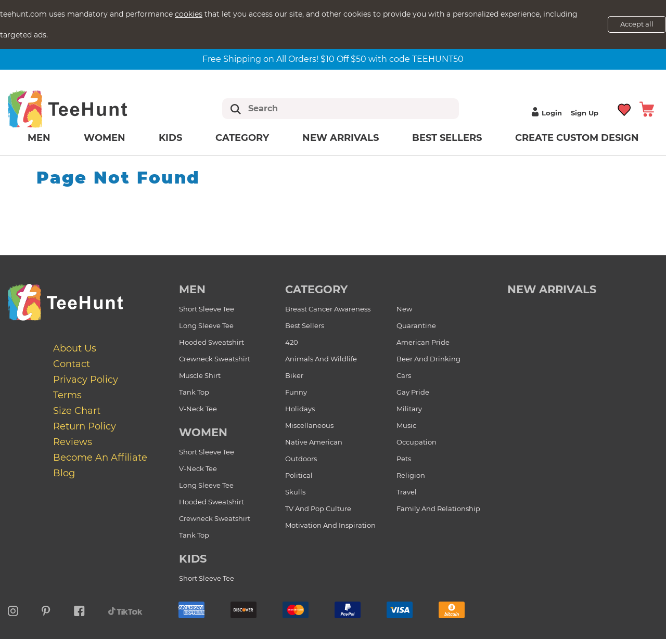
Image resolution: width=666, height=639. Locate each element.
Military (409, 409)
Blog (64, 473)
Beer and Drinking (428, 359)
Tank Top (194, 392)
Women (104, 138)
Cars (403, 375)
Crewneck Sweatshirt (214, 359)
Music (406, 425)
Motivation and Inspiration (330, 525)
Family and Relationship (438, 508)
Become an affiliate (100, 457)
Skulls (295, 492)
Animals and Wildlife (321, 359)
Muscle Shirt (200, 375)
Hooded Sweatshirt (211, 342)
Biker (294, 375)
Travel (406, 492)
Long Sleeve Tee (206, 325)
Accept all (637, 24)
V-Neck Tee (198, 409)
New (404, 309)
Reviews (72, 442)
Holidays (300, 409)
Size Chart (76, 410)
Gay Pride (412, 392)
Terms (67, 395)
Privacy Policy (85, 379)
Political (299, 475)
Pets (403, 458)
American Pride (423, 342)
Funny (296, 392)
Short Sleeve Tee (206, 309)
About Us (74, 348)
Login (545, 113)
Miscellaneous (309, 425)
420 (291, 342)
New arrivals (340, 138)
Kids (170, 138)
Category (242, 138)
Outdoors (301, 458)
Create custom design (577, 138)
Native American (313, 442)
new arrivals (551, 289)
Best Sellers (447, 138)
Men (39, 138)
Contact (71, 364)
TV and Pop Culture (318, 508)
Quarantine (416, 325)
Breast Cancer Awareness (327, 309)
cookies (188, 14)
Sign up (584, 113)
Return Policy (84, 426)
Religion (410, 475)
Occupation (416, 442)
